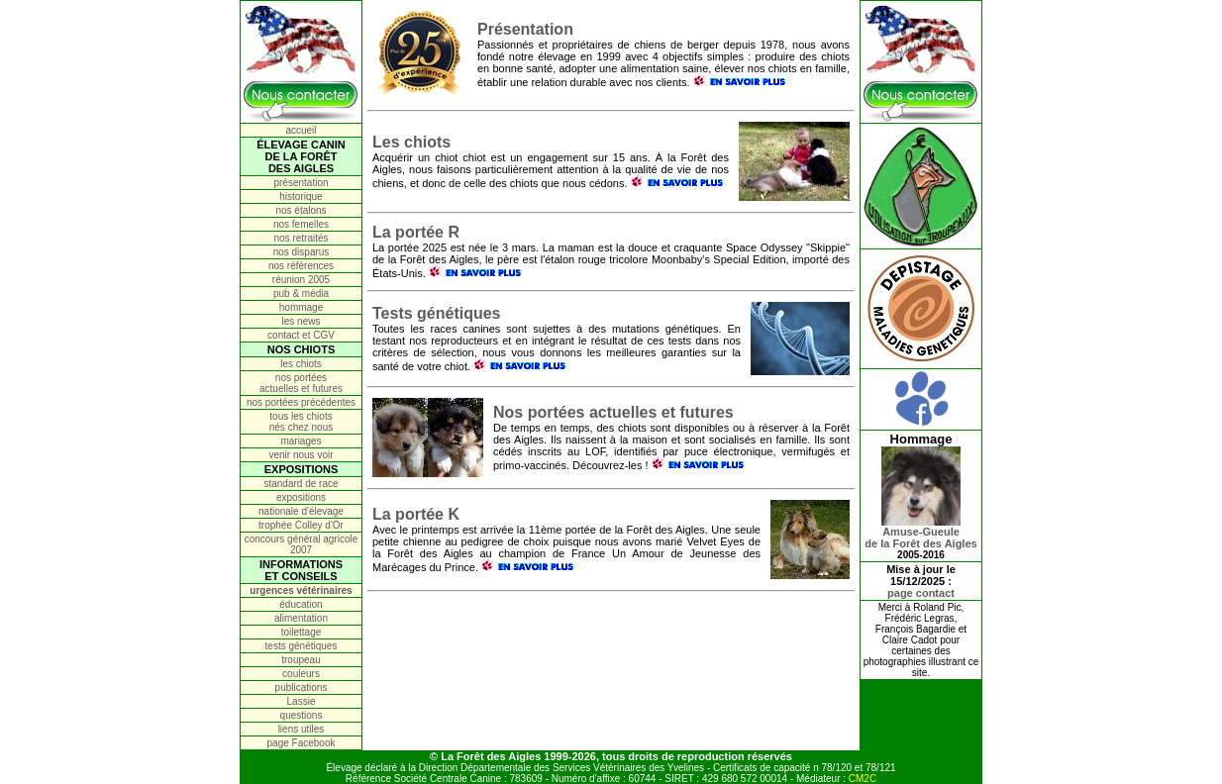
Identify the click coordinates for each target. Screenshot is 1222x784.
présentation (300, 182)
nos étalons (300, 210)
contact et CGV (301, 335)
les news (301, 321)
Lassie (301, 701)
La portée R (415, 232)
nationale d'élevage (301, 511)
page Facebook (301, 742)
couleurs (301, 673)
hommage (301, 307)
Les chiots (411, 142)
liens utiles (301, 729)
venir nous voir (300, 454)
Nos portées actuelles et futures (613, 412)
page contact (921, 593)
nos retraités (300, 238)
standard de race (300, 483)
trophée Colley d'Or (301, 525)
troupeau (300, 659)
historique (300, 196)
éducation (300, 604)
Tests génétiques (436, 313)
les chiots (301, 363)
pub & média (301, 293)
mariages (300, 441)
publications (301, 687)
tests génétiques (301, 645)
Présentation (525, 29)
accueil (300, 130)
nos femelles (301, 224)
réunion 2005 (301, 279)
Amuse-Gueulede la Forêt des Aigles (920, 532)
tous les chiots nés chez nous (301, 422)
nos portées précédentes (301, 402)
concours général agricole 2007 (301, 544)
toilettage (301, 632)
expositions (301, 497)
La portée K (415, 514)
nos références (301, 265)
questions (301, 715)
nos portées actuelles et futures (301, 383)
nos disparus (301, 251)
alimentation (301, 618)
